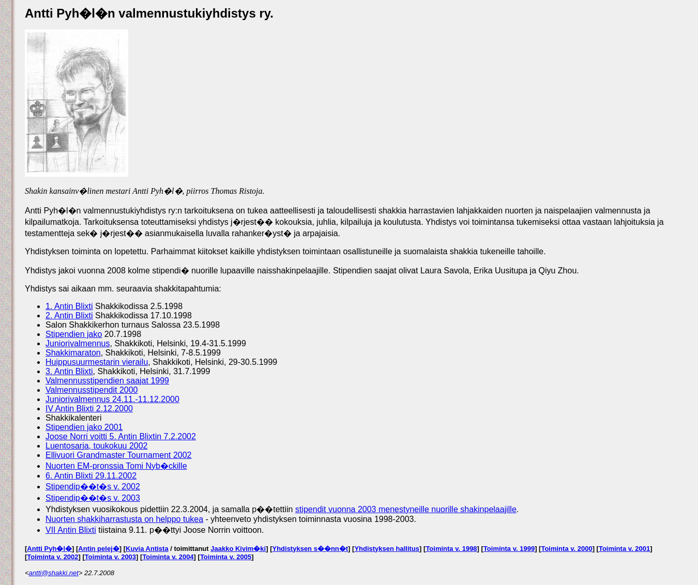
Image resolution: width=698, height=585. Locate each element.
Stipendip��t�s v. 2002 (92, 486)
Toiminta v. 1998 (451, 548)
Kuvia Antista (147, 548)
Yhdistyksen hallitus (386, 548)
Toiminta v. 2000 (566, 548)
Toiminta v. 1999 (509, 548)
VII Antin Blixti (70, 530)
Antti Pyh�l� (49, 548)
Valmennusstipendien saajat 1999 (107, 380)
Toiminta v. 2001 (624, 548)
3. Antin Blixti (69, 371)
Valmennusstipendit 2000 (91, 390)
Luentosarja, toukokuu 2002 (96, 445)
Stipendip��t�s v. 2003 (92, 498)
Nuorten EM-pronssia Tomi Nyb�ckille (116, 465)
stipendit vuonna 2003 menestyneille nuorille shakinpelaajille (406, 509)
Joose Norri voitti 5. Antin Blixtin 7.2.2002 (120, 436)
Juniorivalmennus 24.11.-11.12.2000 (112, 399)
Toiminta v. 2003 (110, 557)
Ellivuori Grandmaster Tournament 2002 (118, 455)
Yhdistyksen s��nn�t (310, 548)
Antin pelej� (98, 548)
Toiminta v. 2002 (52, 557)
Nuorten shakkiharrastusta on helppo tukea (124, 519)
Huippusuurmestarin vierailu (96, 362)
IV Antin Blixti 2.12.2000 (89, 408)
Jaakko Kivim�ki (238, 548)
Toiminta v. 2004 (167, 557)
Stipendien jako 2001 (84, 427)
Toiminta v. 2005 (225, 557)
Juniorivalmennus (77, 343)
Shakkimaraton (73, 352)
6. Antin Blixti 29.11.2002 (90, 475)
